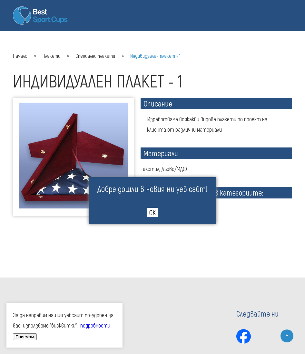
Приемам (24, 336)
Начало (20, 56)
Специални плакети (95, 56)
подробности (95, 325)
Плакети (51, 56)
